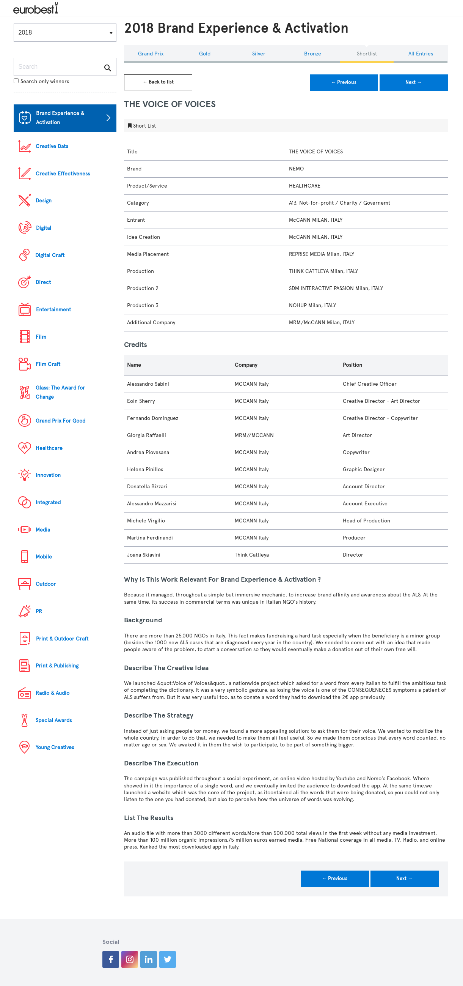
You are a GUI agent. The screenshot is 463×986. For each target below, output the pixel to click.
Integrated (48, 502)
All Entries (420, 53)
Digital (43, 228)
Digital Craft (49, 255)
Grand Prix (150, 53)
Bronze (312, 53)
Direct (43, 282)
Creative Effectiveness (63, 173)
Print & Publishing (57, 666)
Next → (413, 82)
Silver (258, 53)
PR (39, 611)
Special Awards (54, 720)
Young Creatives (55, 747)
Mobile (44, 557)
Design (44, 200)
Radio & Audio (52, 693)
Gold (204, 53)
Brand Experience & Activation (60, 118)
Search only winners (41, 81)
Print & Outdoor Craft (62, 639)
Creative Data (52, 146)
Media (43, 530)
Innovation (48, 475)
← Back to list (158, 82)
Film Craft (48, 364)
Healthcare (49, 448)
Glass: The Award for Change (60, 392)
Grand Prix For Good (60, 421)
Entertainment (53, 309)
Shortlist (367, 53)
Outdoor (46, 584)
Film (41, 337)
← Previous (343, 82)
